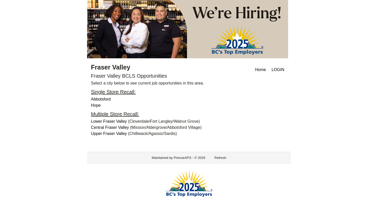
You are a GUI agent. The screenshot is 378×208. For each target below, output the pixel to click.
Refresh (220, 158)
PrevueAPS (182, 158)
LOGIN (278, 69)
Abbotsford (101, 99)
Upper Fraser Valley (109, 133)
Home (260, 69)
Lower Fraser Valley (109, 121)
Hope (96, 105)
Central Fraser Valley (110, 127)
